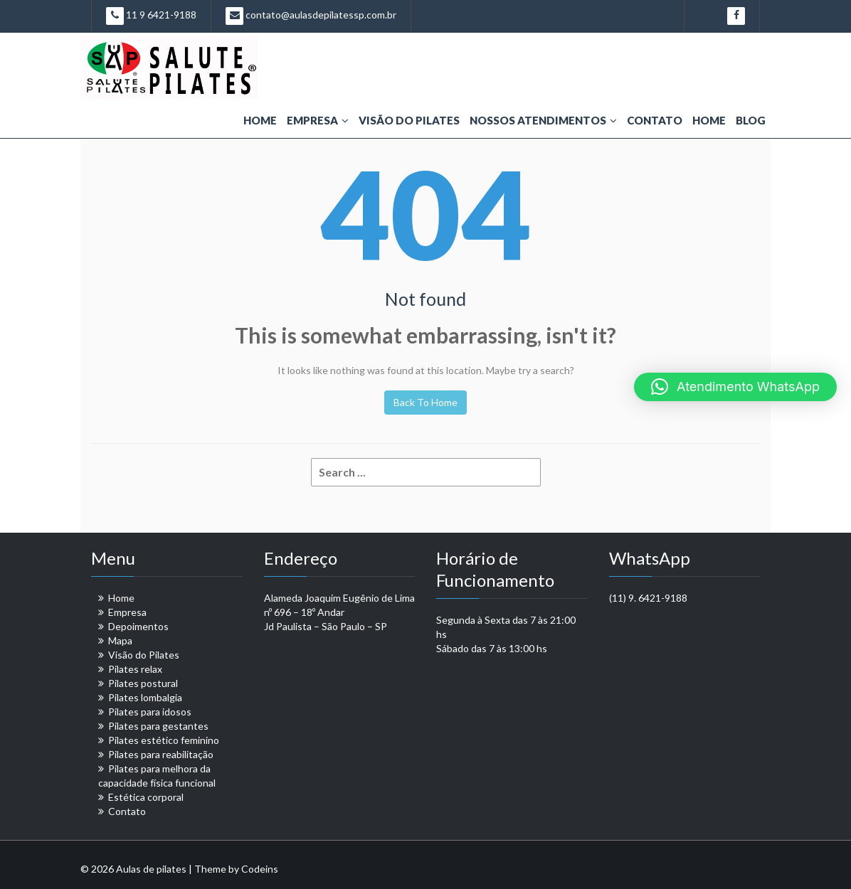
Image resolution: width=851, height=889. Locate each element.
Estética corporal (146, 797)
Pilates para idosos (149, 712)
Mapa (120, 640)
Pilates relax (135, 669)
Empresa (318, 120)
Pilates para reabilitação (160, 754)
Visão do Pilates (409, 120)
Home (260, 120)
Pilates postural (143, 683)
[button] (735, 387)
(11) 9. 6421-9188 (648, 598)
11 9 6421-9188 (151, 16)
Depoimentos (138, 626)
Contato (654, 120)
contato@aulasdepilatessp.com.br (311, 16)
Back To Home (425, 402)
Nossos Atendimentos (543, 120)
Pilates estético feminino (163, 740)
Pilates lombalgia (145, 697)
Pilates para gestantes (158, 726)
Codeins (259, 869)
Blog (751, 120)
